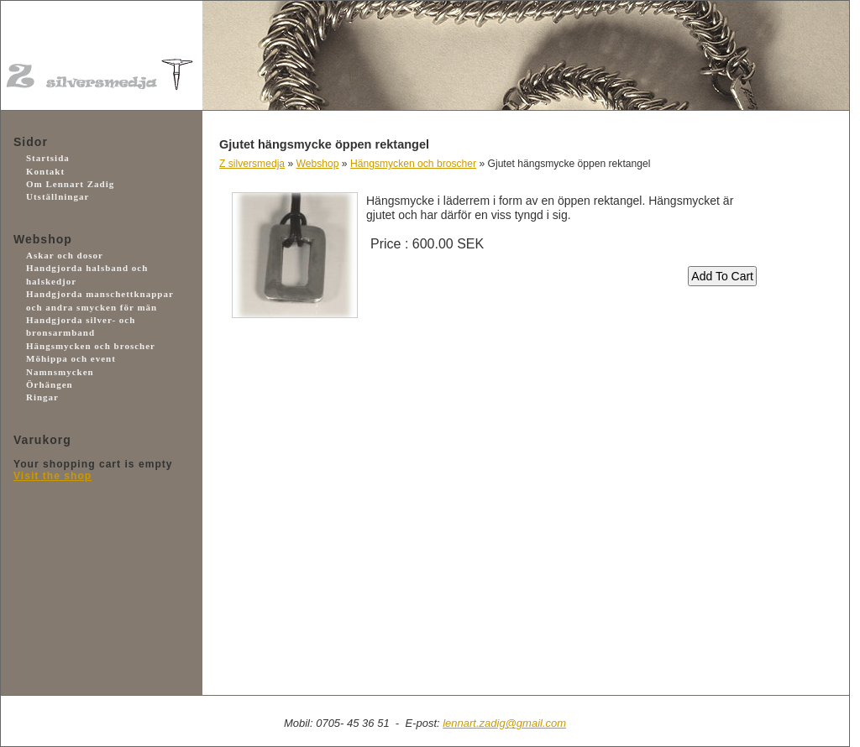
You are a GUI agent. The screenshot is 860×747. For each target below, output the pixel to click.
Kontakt (45, 171)
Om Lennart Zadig (70, 184)
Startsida (48, 158)
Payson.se (89, 557)
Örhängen (49, 384)
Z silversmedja (252, 164)
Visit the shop (52, 476)
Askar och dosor (64, 255)
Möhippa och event (71, 358)
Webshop (317, 164)
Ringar (42, 397)
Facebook (89, 649)
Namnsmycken (60, 372)
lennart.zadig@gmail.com (504, 723)
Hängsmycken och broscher (90, 346)
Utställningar (57, 196)
